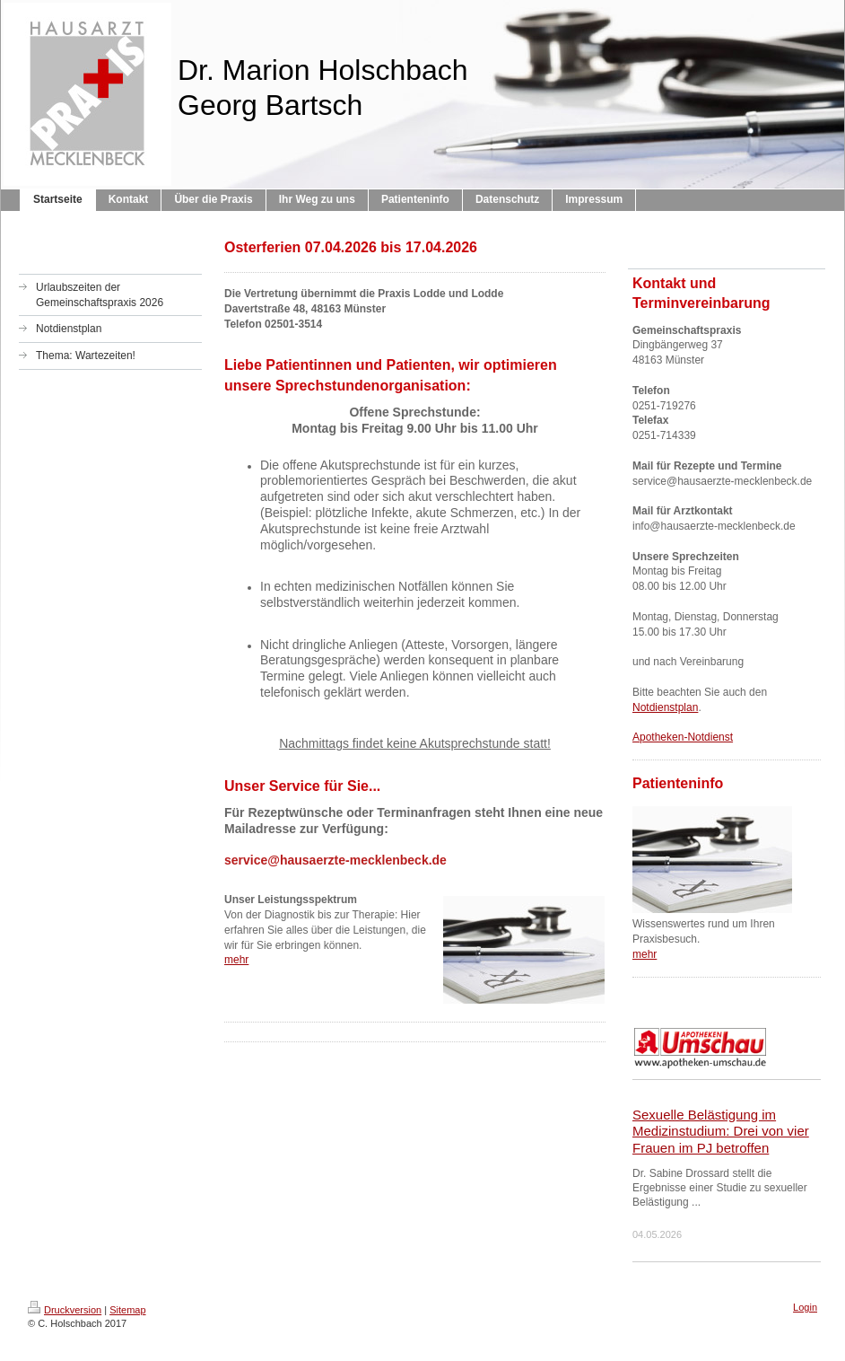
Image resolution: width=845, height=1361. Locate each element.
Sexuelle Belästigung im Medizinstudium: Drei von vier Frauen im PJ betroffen (720, 1131)
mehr (236, 959)
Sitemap (127, 1309)
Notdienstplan (665, 707)
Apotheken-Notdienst (682, 737)
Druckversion (64, 1309)
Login (805, 1307)
